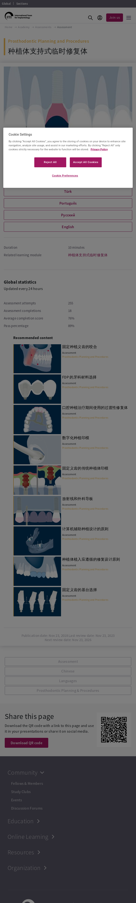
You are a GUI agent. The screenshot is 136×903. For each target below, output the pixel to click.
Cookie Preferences (65, 175)
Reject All (50, 162)
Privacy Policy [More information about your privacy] (99, 149)
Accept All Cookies (85, 162)
